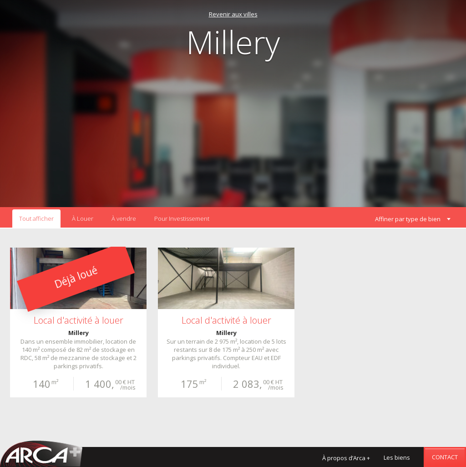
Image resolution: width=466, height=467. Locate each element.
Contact (445, 457)
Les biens (397, 457)
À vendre (123, 218)
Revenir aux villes (233, 14)
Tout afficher (36, 218)
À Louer (82, 218)
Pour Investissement (181, 218)
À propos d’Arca (346, 458)
